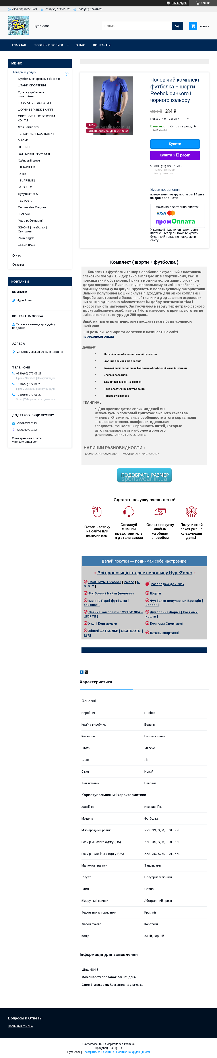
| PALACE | (25, 214)
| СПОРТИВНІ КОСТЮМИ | (36, 133)
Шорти (155, 593)
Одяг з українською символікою (31, 94)
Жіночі (94, 631)
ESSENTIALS (26, 244)
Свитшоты (97, 582)
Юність (22, 173)
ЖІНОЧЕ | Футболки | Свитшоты (32, 229)
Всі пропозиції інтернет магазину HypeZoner (144, 572)
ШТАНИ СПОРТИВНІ (32, 85)
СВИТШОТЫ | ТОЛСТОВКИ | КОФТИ (37, 118)
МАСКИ (23, 140)
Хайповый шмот (29, 160)
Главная (19, 45)
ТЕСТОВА (25, 200)
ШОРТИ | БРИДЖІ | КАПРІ (35, 109)
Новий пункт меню (20, 1026)
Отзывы (18, 264)
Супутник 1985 (28, 194)
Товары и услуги (48, 45)
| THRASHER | (27, 167)
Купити (175, 144)
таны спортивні (166, 633)
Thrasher (114, 582)
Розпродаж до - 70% (167, 584)
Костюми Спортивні (166, 623)
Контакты (101, 45)
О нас (80, 45)
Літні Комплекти (28, 127)
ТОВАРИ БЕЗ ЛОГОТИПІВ (36, 103)
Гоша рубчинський (30, 220)
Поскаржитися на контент (98, 1052)
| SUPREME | (26, 180)
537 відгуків (179, 3)
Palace (129, 582)
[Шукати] (177, 26)
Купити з (175, 155)
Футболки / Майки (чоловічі (110, 593)
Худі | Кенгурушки (102, 623)
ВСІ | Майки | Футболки (34, 154)
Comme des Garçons (32, 207)
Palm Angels (26, 238)
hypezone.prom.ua (98, 336)
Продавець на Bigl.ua (108, 1048)
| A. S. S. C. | (26, 187)
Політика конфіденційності (133, 1052)
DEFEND (24, 147)
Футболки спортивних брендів (39, 78)
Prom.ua (129, 1044)
